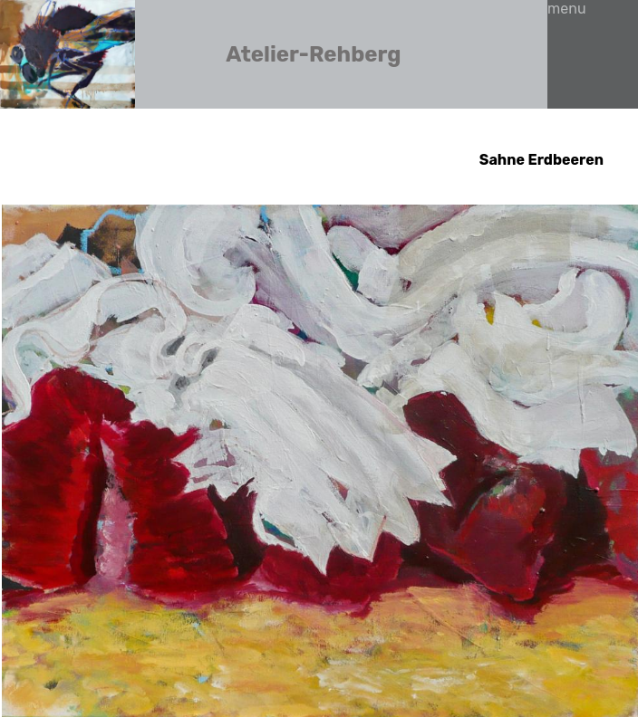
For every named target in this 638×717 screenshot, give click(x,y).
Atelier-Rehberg (313, 54)
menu (566, 8)
